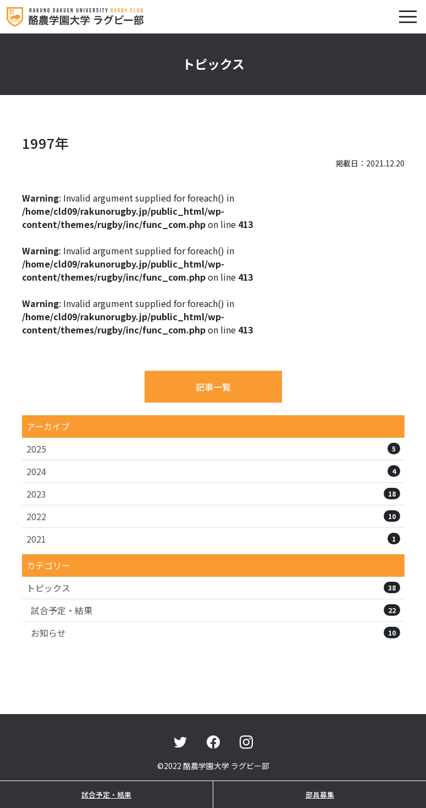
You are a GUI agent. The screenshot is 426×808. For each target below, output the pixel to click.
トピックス (213, 587)
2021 (213, 538)
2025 (213, 448)
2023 (213, 493)
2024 (213, 471)
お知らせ (215, 632)
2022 (213, 516)
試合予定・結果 (215, 610)
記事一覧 (213, 386)
